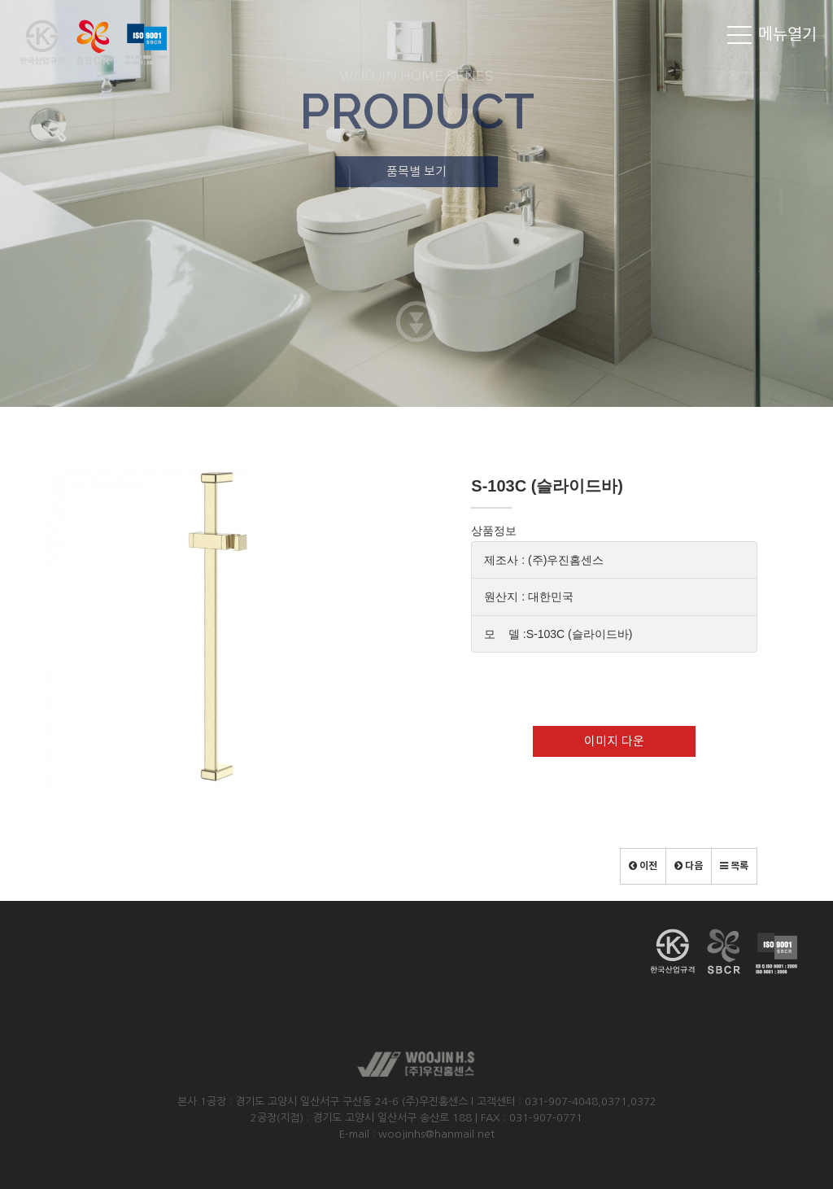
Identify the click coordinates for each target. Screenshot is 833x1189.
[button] (643, 866)
